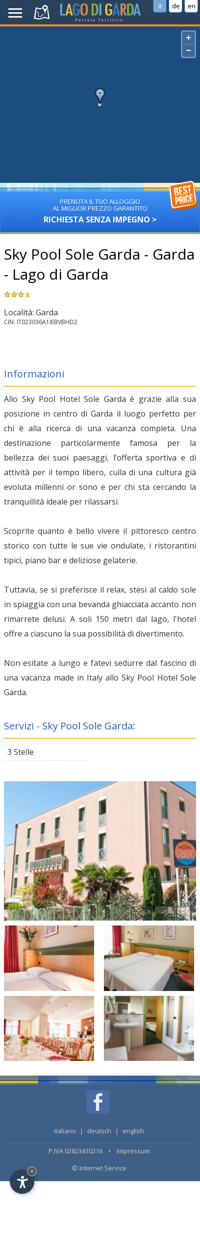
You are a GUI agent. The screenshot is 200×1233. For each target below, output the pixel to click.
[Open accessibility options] (22, 1181)
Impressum (133, 1150)
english (133, 1130)
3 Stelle (20, 752)
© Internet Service (99, 1168)
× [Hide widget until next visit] (32, 1171)
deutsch (99, 1130)
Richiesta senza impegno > (99, 207)
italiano (65, 1130)
